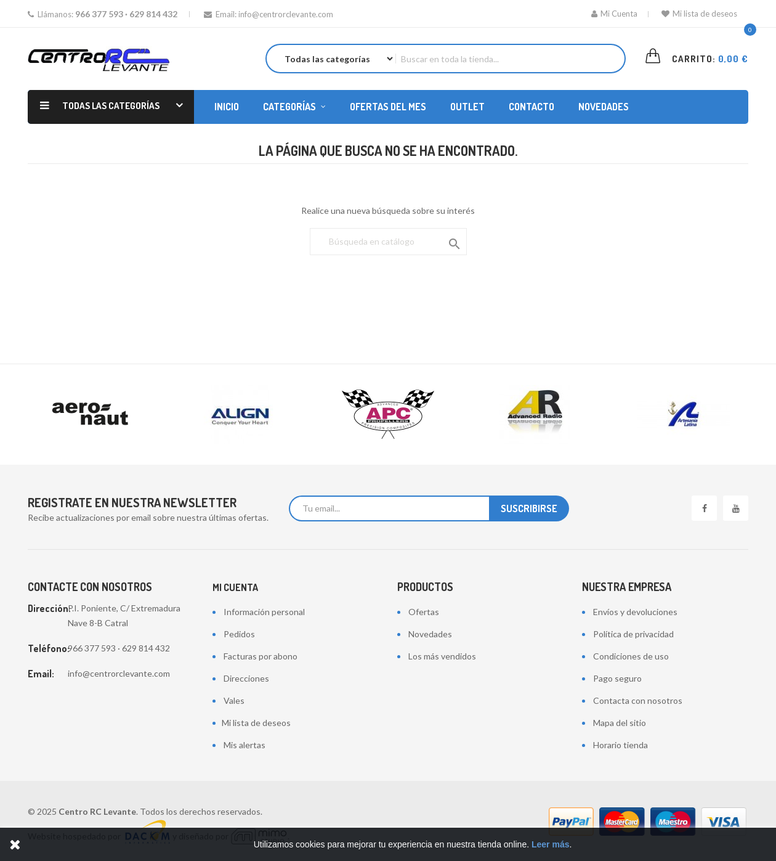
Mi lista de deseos (699, 13)
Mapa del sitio (619, 722)
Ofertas (423, 611)
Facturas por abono (260, 656)
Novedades (430, 634)
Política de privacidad (633, 634)
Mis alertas (244, 745)
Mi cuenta (235, 587)
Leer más (550, 844)
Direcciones (246, 678)
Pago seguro (617, 678)
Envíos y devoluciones (635, 611)
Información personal (264, 611)
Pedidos (239, 634)
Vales (234, 700)
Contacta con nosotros (637, 700)
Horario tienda (620, 745)
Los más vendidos (442, 656)
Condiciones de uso (631, 656)
